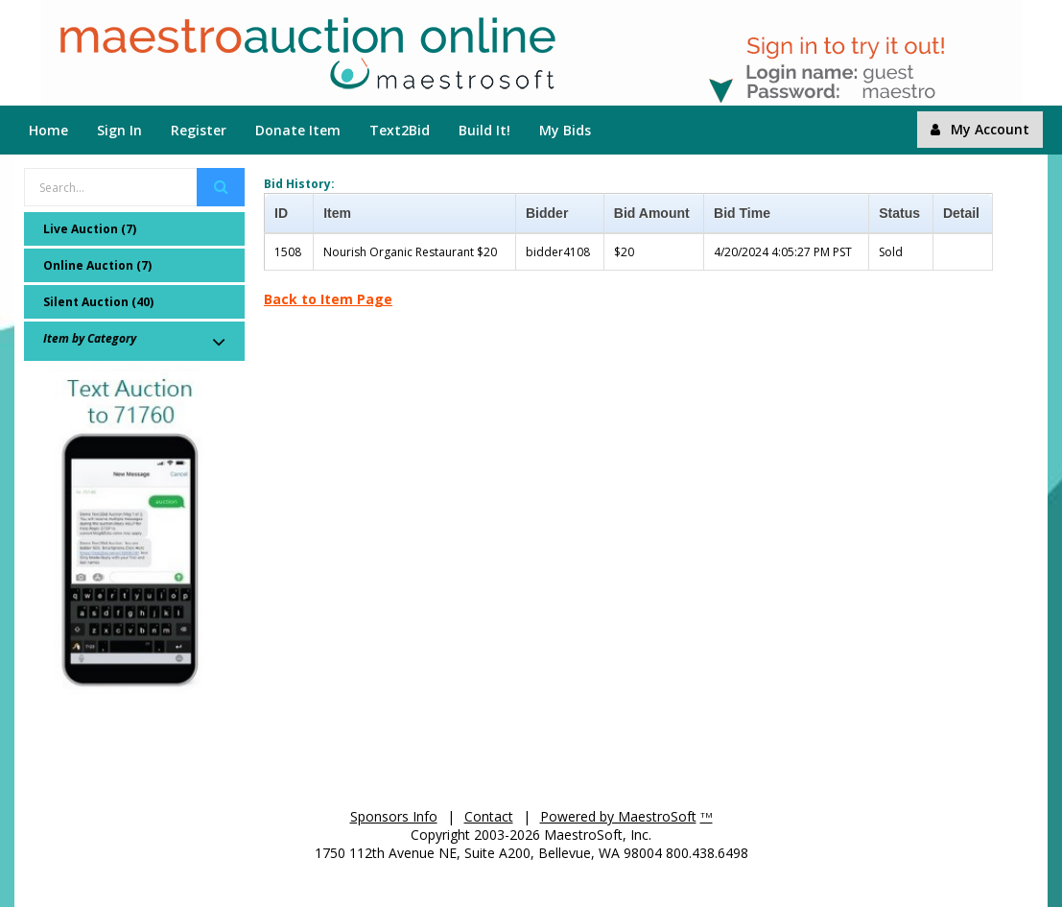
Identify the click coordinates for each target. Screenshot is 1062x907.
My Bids (565, 130)
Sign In (119, 130)
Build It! (484, 130)
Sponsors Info (393, 816)
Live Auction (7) (89, 229)
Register (198, 130)
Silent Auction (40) (98, 302)
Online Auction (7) (97, 265)
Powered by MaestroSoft (618, 816)
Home (48, 130)
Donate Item (298, 130)
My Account (980, 129)
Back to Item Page (328, 299)
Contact (488, 816)
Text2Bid (399, 130)
